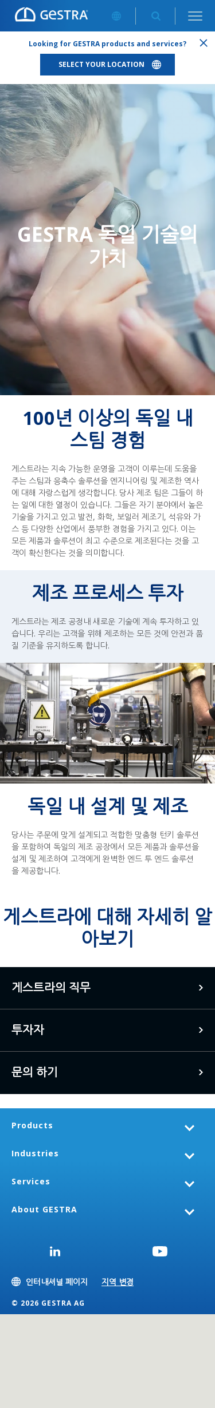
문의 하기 (201, 1072)
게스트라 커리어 (201, 988)
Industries (35, 1153)
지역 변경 (117, 1281)
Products (32, 1125)
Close (203, 42)
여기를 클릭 (201, 1030)
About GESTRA (44, 1209)
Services (30, 1181)
